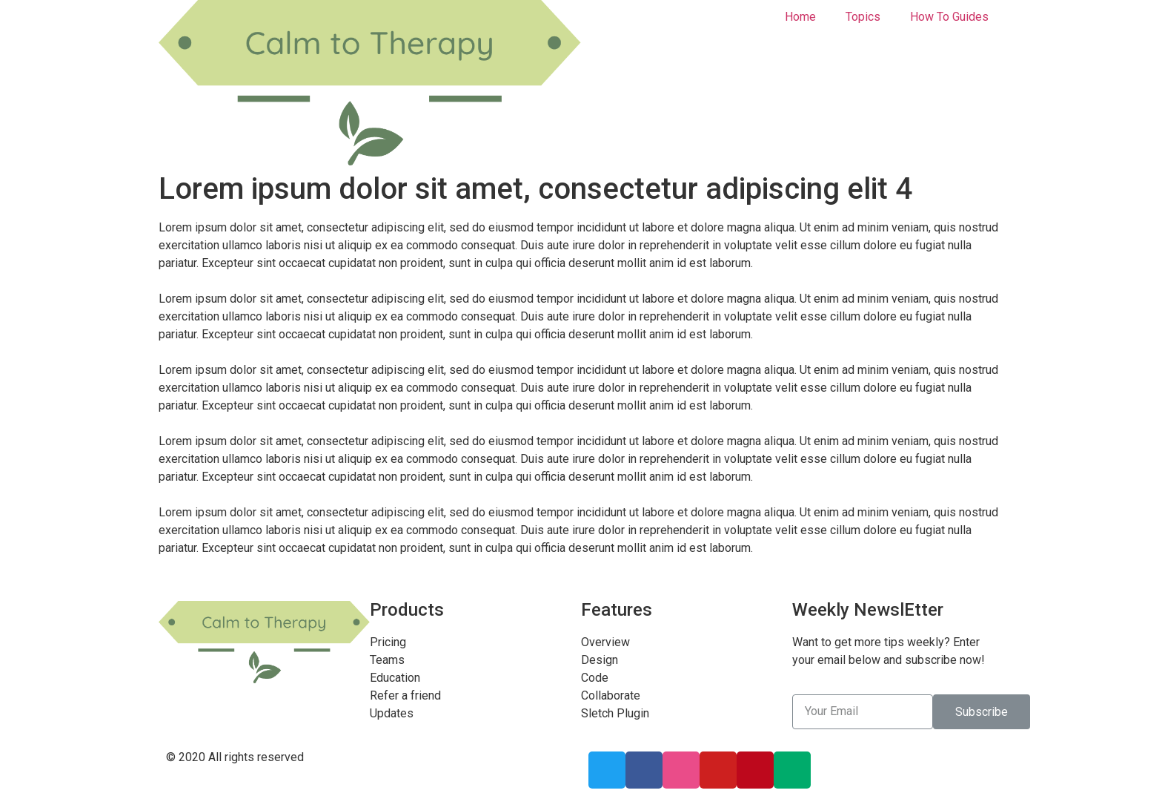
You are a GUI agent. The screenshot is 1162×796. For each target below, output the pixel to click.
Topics (863, 17)
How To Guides (949, 17)
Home (800, 17)
